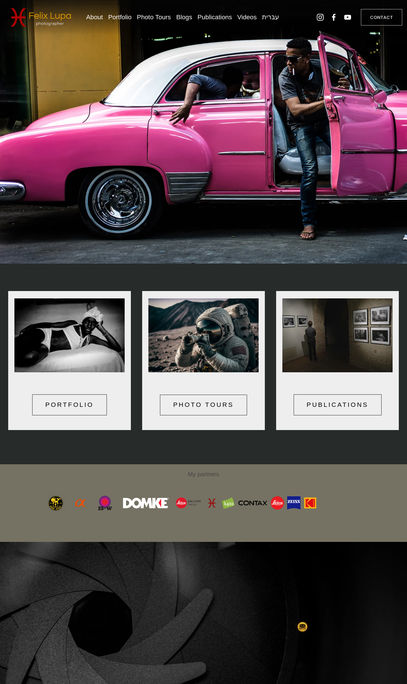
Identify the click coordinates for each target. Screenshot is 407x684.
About (97, 18)
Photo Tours (157, 18)
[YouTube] (344, 19)
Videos (250, 18)
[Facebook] (330, 19)
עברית (273, 18)
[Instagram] (317, 19)
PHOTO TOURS (203, 404)
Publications (218, 18)
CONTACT (378, 19)
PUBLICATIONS (338, 404)
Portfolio (123, 18)
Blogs (187, 18)
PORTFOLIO (69, 404)
